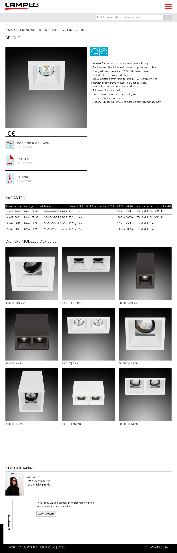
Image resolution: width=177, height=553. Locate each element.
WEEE (61, 547)
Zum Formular (46, 513)
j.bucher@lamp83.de (38, 484)
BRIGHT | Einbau (15, 303)
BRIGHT (70, 30)
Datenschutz (27, 547)
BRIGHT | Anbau (128, 303)
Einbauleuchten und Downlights (42, 30)
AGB (12, 547)
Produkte (11, 30)
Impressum (47, 547)
